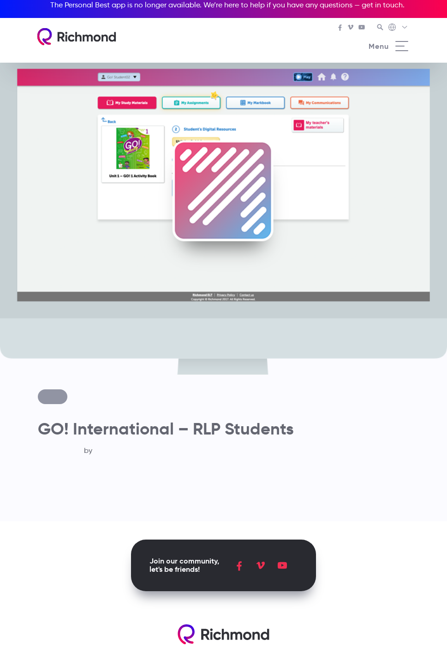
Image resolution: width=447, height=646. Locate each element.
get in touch (382, 4)
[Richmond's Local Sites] (398, 28)
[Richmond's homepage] (76, 36)
